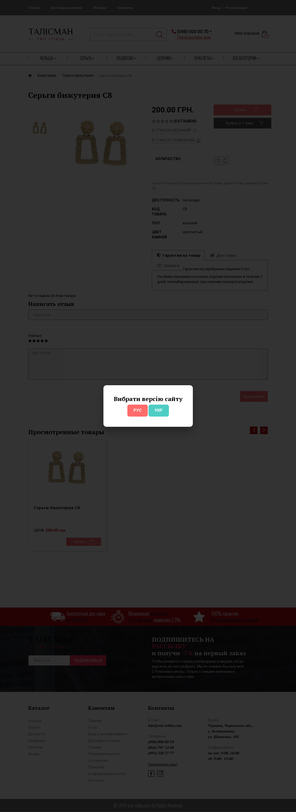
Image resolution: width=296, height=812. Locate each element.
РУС (137, 410)
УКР (159, 410)
